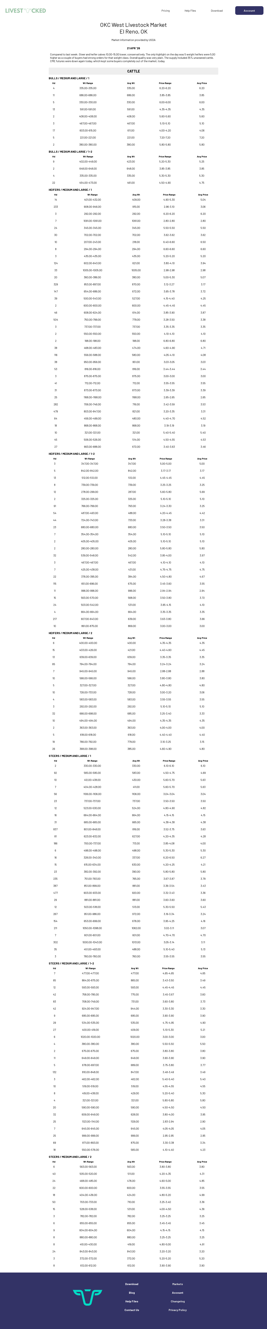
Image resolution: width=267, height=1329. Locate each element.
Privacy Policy (178, 1310)
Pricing (165, 10)
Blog (132, 1292)
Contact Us (131, 1310)
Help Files (190, 10)
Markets (177, 1284)
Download (217, 10)
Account (177, 1292)
